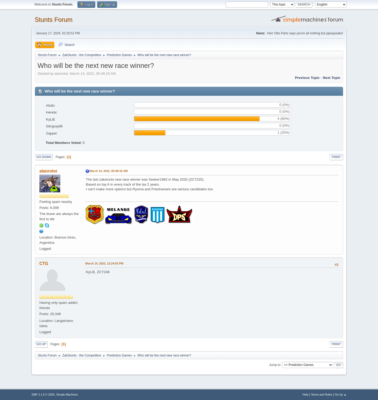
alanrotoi (48, 171)
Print (336, 157)
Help (305, 394)
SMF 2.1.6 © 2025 (43, 394)
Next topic (331, 78)
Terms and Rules (321, 394)
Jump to (274, 364)
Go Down (43, 157)
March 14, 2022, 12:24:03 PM (104, 263)
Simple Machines (67, 394)
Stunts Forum (53, 19)
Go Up (41, 344)
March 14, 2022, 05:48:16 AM (109, 170)
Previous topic (307, 78)
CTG (43, 263)
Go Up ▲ (340, 394)
